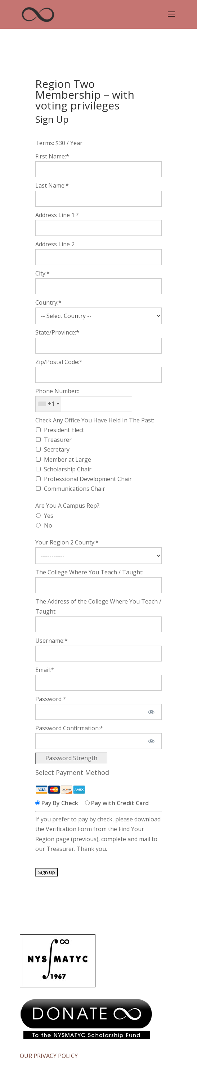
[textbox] (83, 404)
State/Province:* (57, 332)
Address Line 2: (55, 244)
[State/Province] (98, 346)
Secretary (57, 449)
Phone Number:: (57, 391)
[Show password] (151, 712)
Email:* (44, 670)
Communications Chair (74, 489)
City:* (42, 273)
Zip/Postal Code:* (58, 362)
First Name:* (52, 156)
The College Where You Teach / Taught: (89, 572)
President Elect (64, 430)
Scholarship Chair (67, 469)
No (48, 525)
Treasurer (58, 440)
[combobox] (48, 404)
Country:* (48, 302)
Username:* (51, 641)
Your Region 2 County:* (67, 542)
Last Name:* (52, 185)
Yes (48, 516)
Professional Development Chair (88, 479)
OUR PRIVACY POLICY (49, 1056)
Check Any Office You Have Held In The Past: (94, 420)
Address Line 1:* (57, 215)
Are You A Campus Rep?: (67, 506)
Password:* (50, 699)
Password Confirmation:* (69, 728)
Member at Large (67, 459)
